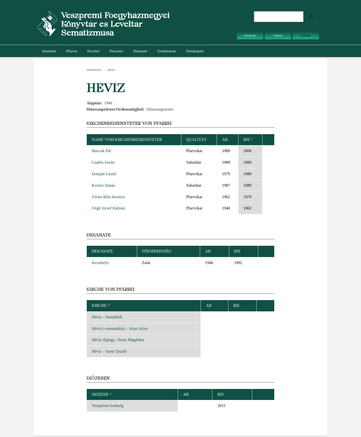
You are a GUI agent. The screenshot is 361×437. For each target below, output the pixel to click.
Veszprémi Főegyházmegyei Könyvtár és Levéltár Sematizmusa (115, 24)
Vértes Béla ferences (108, 197)
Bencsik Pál (101, 151)
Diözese (102, 394)
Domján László (104, 174)
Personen (116, 51)
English (278, 35)
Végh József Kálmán (108, 208)
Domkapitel (195, 51)
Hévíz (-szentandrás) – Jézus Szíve (120, 328)
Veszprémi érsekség (108, 405)
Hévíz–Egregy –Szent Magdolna (118, 340)
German (305, 35)
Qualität (196, 139)
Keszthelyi (100, 263)
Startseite (49, 51)
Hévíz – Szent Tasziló (109, 351)
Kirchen (93, 51)
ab (224, 139)
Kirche (101, 305)
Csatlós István (103, 162)
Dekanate (140, 51)
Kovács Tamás (103, 185)
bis (248, 139)
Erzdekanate (166, 51)
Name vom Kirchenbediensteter (127, 139)
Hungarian (250, 35)
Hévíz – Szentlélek (107, 317)
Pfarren (71, 51)
